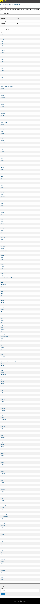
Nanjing (2, 338)
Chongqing (3, 113)
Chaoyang (3, 99)
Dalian (2, 117)
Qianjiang (2, 363)
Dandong (2, 120)
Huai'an (2, 221)
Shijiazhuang (3, 419)
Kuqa (2, 275)
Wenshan (2, 469)
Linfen (2, 291)
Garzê (2, 165)
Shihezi (2, 417)
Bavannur (2, 66)
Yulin (2, 552)
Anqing (2, 41)
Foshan (2, 151)
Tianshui (2, 444)
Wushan (2, 484)
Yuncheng (3, 554)
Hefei (2, 203)
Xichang (2, 502)
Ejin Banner (3, 142)
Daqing (2, 124)
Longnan (2, 302)
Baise (2, 54)
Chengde (2, 102)
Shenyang (3, 410)
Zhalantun (3, 559)
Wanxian (2, 462)
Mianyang (2, 322)
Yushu (2, 556)
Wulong (2, 482)
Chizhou (2, 111)
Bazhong (2, 70)
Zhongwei (2, 572)
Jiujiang (2, 257)
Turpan (2, 453)
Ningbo (2, 347)
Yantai (2, 529)
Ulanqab (2, 457)
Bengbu (2, 77)
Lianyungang (3, 284)
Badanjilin (2, 50)
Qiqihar (2, 379)
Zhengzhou (3, 570)
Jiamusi (2, 234)
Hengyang (3, 207)
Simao (2, 428)
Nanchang (3, 331)
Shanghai (2, 397)
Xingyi (2, 509)
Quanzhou (3, 381)
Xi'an (2, 493)
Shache (2, 394)
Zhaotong (2, 568)
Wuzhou (2, 491)
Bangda (2, 59)
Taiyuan (2, 435)
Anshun (2, 45)
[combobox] (20, 590)
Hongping (2, 216)
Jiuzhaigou (3, 259)
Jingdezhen (3, 246)
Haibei (2, 183)
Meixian (2, 318)
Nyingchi (2, 352)
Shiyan (2, 424)
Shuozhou (3, 426)
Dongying (2, 138)
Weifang (2, 464)
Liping (2, 295)
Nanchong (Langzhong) (5, 336)
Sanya (2, 392)
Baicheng (2, 52)
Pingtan (2, 358)
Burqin (2, 84)
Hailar (2, 187)
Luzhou (2, 313)
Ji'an (2, 230)
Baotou (2, 63)
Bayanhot (2, 68)
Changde (2, 90)
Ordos (2, 354)
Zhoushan (3, 574)
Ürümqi (2, 460)
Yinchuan (2, 538)
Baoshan (2, 61)
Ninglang (2, 349)
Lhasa (2, 282)
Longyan (2, 304)
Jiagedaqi (2, 232)
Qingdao (2, 370)
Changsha (3, 93)
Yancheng (3, 523)
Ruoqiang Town (4, 388)
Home (15, 601)
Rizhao (2, 385)
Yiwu (2, 545)
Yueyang (2, 550)
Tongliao (2, 448)
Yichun (2, 536)
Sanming (2, 390)
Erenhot (2, 147)
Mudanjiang (3, 329)
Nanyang (2, 345)
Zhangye (2, 563)
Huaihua (2, 223)
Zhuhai (2, 577)
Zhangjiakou (3, 561)
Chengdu (2, 104)
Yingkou (2, 541)
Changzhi (2, 95)
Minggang (3, 325)
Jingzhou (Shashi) (4, 250)
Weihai (2, 466)
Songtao (2, 430)
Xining (2, 511)
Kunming (2, 273)
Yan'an (2, 520)
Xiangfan (2, 500)
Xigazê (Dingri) (3, 505)
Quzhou (2, 383)
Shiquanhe (3, 421)
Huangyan (3, 228)
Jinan (2, 241)
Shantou (2, 403)
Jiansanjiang (3, 237)
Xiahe (2, 496)
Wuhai (2, 475)
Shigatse (2, 415)
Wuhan (2, 478)
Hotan (2, 219)
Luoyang (2, 309)
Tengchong (3, 439)
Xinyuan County (4, 514)
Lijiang (2, 286)
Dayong (2, 129)
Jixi (1, 261)
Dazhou (2, 131)
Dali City (2, 115)
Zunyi (2, 579)
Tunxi (2, 451)
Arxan (2, 48)
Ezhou (2, 149)
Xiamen (2, 498)
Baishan (2, 57)
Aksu (2, 34)
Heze (2, 210)
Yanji (2, 527)
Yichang (2, 534)
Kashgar (2, 268)
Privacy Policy (19, 601)
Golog (2, 169)
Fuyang (2, 153)
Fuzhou (2, 160)
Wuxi (2, 487)
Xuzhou (2, 518)
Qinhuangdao (3, 374)
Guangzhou (3, 174)
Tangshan (2, 437)
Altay (2, 36)
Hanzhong (3, 196)
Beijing (2, 75)
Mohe (2, 327)
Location (2, 588)
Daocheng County (4, 122)
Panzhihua (3, 356)
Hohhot (2, 212)
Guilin (2, 176)
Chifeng (2, 108)
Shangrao (2, 399)
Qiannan (2, 365)
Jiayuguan (3, 239)
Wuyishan (3, 489)
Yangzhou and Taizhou (5, 525)
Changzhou (3, 97)
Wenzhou (2, 471)
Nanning (2, 340)
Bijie (1, 79)
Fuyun (2, 158)
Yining (2, 543)
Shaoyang (3, 408)
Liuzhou (2, 300)
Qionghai (2, 376)
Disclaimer (24, 601)
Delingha (2, 133)
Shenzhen (3, 412)
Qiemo (2, 367)
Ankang (2, 39)
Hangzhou (3, 194)
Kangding (2, 264)
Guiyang (2, 178)
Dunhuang (3, 140)
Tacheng (2, 433)
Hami (2, 189)
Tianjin (2, 442)
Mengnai (2, 320)
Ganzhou (2, 162)
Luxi (1, 311)
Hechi (2, 201)
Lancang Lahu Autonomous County (7, 277)
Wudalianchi (3, 473)
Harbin (2, 198)
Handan (2, 192)
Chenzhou (3, 106)
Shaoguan (3, 406)
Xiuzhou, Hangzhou (4, 516)
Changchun (3, 88)
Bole (2, 81)
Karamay (2, 266)
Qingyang (2, 372)
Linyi (2, 293)
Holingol (2, 214)
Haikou (2, 185)
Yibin (2, 532)
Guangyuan (3, 171)
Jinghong (2, 248)
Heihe (2, 205)
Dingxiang (3, 135)
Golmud (2, 167)
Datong (2, 126)
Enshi (2, 144)
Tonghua (2, 446)
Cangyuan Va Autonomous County (7, 86)
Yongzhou (3, 547)
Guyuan (2, 180)
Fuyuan (2, 156)
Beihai (2, 72)
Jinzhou (2, 255)
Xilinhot (2, 507)
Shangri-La (3, 401)
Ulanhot (2, 455)
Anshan (2, 43)
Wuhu (2, 480)
